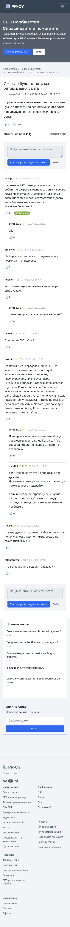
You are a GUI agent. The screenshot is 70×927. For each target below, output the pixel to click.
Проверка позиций (15, 870)
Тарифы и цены (11, 860)
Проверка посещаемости (16, 812)
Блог (40, 802)
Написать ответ (57, 133)
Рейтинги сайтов (46, 842)
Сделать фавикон (12, 846)
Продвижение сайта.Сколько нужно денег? (32, 642)
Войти (39, 51)
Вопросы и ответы (31, 69)
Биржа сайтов (10, 875)
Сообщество (10, 69)
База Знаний (44, 807)
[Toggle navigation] (62, 6)
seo (20, 124)
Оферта (7, 913)
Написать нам (10, 903)
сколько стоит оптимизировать (25, 667)
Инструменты (10, 865)
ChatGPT (7, 807)
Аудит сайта (9, 817)
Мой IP (6, 827)
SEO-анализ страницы (14, 797)
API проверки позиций (49, 832)
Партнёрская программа (50, 837)
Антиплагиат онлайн (13, 822)
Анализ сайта (16, 707)
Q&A (40, 792)
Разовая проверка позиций (17, 802)
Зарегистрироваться (16, 51)
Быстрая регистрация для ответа (28, 162)
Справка (7, 908)
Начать (35, 728)
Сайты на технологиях (49, 847)
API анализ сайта (47, 827)
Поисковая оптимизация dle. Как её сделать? (34, 631)
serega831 (14, 94)
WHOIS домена (11, 832)
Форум (41, 797)
